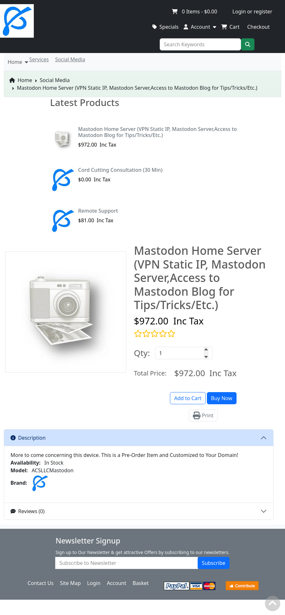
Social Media (55, 80)
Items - (194, 11)
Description (28, 437)
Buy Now (221, 398)
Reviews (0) (28, 511)
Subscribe (213, 562)
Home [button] (18, 61)
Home (20, 80)
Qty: (142, 353)
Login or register (252, 11)
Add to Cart (187, 398)
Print (203, 415)
